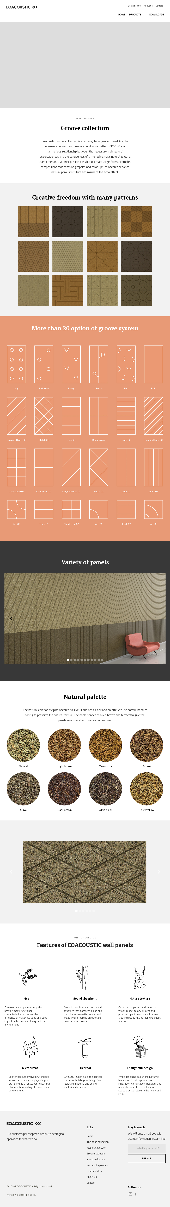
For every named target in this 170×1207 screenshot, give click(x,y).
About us (148, 6)
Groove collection (96, 1153)
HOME (121, 14)
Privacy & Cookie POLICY (21, 1195)
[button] (137, 15)
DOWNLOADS (156, 14)
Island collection (96, 1159)
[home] (21, 7)
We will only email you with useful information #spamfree (147, 1136)
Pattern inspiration (97, 1165)
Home (90, 1136)
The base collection (98, 1142)
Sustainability (134, 6)
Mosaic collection (96, 1147)
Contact (159, 6)
